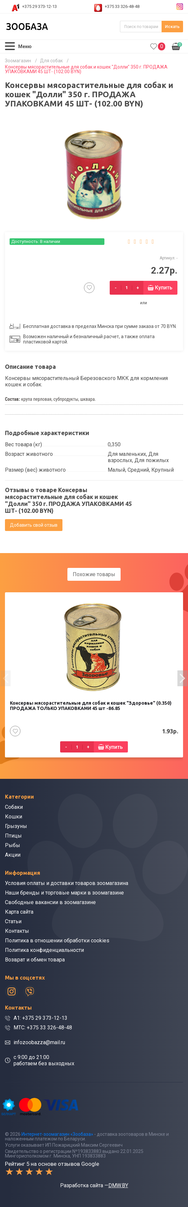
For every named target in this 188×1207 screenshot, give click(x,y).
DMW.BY (118, 1185)
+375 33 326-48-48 (122, 6)
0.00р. (177, 45)
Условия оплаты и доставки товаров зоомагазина (66, 883)
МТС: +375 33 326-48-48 (43, 1027)
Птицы (13, 836)
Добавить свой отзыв (33, 525)
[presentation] (6, 678)
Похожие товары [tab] (94, 574)
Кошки (13, 816)
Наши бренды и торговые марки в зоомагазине (64, 893)
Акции (12, 855)
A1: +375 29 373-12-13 (40, 1018)
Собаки (14, 807)
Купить (163, 287)
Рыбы (12, 845)
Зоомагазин (18, 60)
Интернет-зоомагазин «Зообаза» (57, 1134)
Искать (172, 26)
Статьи (13, 921)
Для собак (51, 60)
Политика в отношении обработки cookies (57, 940)
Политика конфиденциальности (44, 950)
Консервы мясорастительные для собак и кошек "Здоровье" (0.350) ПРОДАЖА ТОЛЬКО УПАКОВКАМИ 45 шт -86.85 (90, 705)
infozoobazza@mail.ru (39, 1042)
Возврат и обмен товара (35, 960)
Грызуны (16, 826)
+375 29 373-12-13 (39, 6)
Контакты (17, 931)
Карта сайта (19, 912)
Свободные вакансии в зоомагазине (50, 902)
